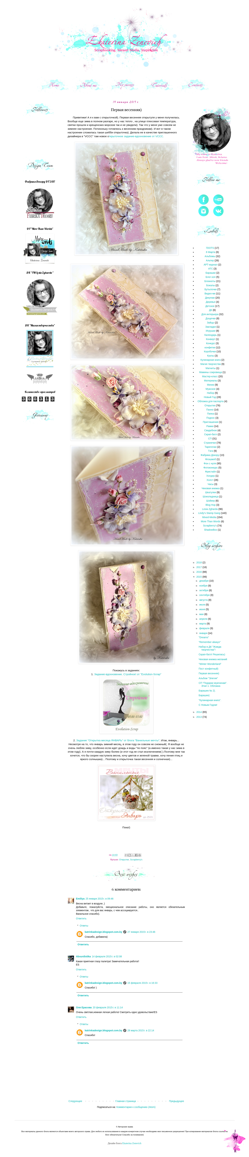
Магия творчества (210, 364)
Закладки (210, 326)
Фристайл (210, 471)
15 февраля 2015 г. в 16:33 (142, 983)
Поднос (210, 417)
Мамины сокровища (210, 372)
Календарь (210, 335)
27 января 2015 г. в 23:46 (141, 932)
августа (203, 600)
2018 (199, 562)
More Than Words (210, 521)
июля (202, 604)
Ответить (81, 918)
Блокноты (209, 281)
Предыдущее (176, 1101)
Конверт (210, 339)
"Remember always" (210, 642)
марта (203, 623)
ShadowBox (210, 529)
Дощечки (210, 318)
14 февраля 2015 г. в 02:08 (107, 956)
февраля (204, 628)
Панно (209, 409)
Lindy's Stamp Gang (209, 513)
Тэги (210, 450)
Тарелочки (211, 446)
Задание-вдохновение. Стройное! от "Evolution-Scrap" (127, 674)
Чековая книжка (211, 488)
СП (210, 438)
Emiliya (80, 898)
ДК (210, 310)
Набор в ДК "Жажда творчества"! (210, 648)
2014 (199, 712)
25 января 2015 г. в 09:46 (100, 898)
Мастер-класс (210, 376)
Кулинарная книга (210, 359)
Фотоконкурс (210, 467)
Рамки (209, 426)
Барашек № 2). (207, 690)
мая (201, 614)
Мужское (210, 389)
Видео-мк (210, 293)
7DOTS (210, 248)
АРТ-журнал (210, 264)
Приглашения (210, 422)
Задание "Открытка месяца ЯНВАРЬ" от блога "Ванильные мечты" (117, 740)
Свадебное (210, 430)
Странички (210, 442)
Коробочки (210, 351)
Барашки (211, 272)
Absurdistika (83, 956)
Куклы (210, 355)
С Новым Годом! (208, 704)
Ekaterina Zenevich (131, 1143)
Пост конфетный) (208, 668)
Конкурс (210, 343)
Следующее (75, 1101)
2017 (199, 567)
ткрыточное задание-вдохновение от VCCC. (136, 136)
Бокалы (210, 285)
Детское (209, 306)
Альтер (210, 260)
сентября (204, 595)
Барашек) (204, 695)
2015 (199, 576)
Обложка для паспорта (211, 401)
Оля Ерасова (84, 1007)
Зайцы (210, 322)
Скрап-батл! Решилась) (212, 654)
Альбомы (210, 256)
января (203, 633)
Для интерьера (209, 314)
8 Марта (210, 252)
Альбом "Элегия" (208, 678)
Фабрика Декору (210, 455)
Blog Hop (211, 504)
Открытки (124, 859)
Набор (210, 393)
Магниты (210, 368)
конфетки (210, 347)
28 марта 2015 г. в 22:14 (140, 1030)
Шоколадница (210, 496)
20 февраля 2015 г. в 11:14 (108, 1007)
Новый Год (210, 397)
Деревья (210, 301)
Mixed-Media (209, 517)
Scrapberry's (136, 859)
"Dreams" (204, 637)
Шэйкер (210, 500)
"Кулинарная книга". (210, 700)
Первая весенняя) (209, 673)
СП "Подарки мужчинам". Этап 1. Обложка (213, 684)
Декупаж (210, 297)
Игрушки (210, 330)
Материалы (210, 380)
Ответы (84, 925)
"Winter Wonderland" (210, 664)
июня (202, 609)
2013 (199, 717)
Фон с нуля (210, 463)
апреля (203, 618)
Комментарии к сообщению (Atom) (135, 1107)
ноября (203, 585)
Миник (210, 384)
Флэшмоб (210, 459)
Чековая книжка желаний (213, 659)
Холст (210, 480)
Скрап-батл (210, 434)
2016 (199, 571)
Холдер (210, 475)
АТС (210, 268)
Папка (210, 413)
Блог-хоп (210, 277)
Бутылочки (211, 289)
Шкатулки (210, 492)
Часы (211, 484)
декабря (204, 580)
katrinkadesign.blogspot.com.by (103, 932)
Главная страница (125, 1101)
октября (204, 590)
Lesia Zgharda (210, 509)
